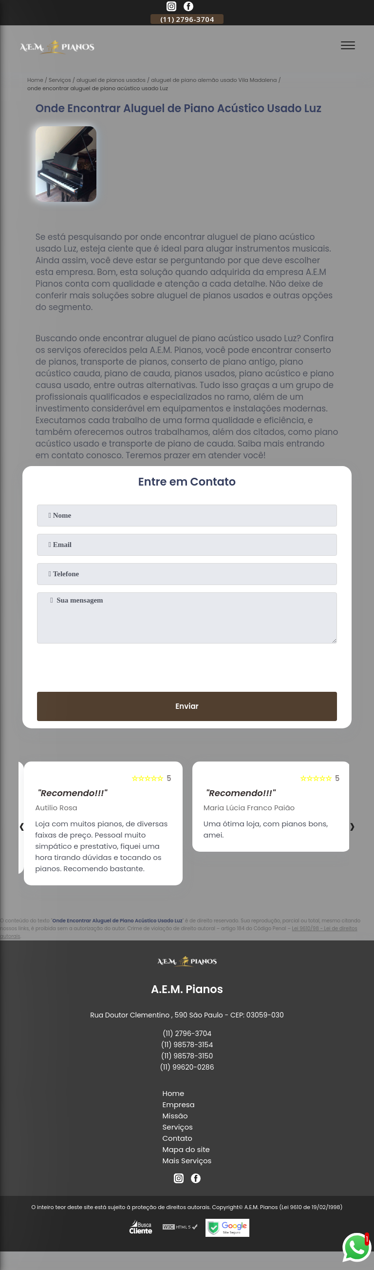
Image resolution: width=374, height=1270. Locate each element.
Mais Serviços (187, 1160)
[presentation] (187, 665)
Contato (177, 1138)
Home (174, 1093)
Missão (175, 1116)
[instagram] (171, 7)
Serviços (178, 1127)
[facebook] (188, 7)
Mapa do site (186, 1149)
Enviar (186, 706)
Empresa (179, 1104)
